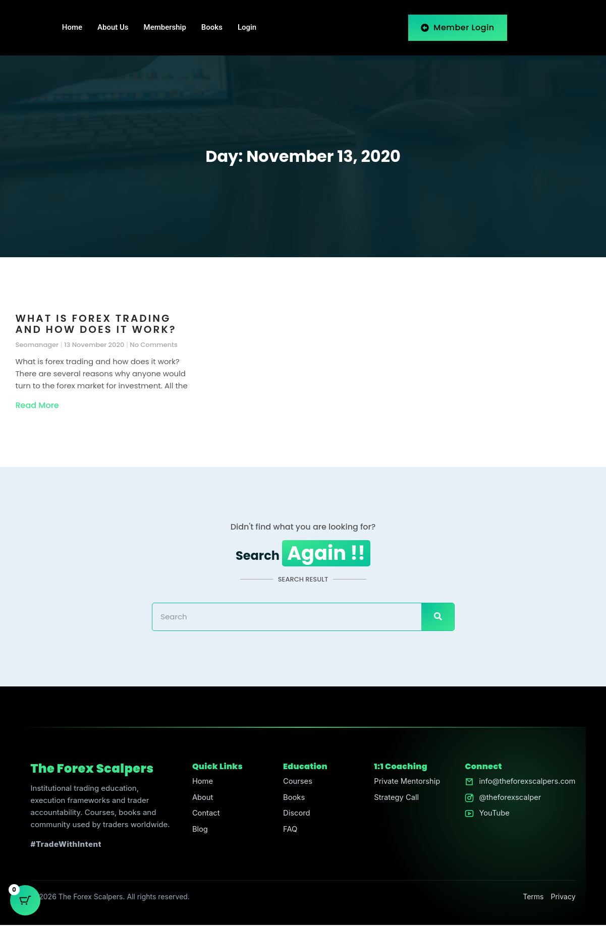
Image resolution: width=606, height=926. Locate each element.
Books (212, 27)
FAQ (289, 831)
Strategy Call (395, 798)
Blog (199, 831)
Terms (533, 897)
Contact (205, 815)
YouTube (493, 815)
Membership (165, 27)
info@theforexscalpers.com (526, 782)
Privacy (563, 897)
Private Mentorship (406, 782)
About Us (113, 27)
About (201, 798)
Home (72, 27)
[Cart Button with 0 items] (25, 901)
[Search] (437, 617)
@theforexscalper (508, 798)
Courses (297, 782)
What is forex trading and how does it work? (96, 323)
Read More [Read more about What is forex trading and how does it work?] (37, 405)
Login (247, 27)
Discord (296, 815)
